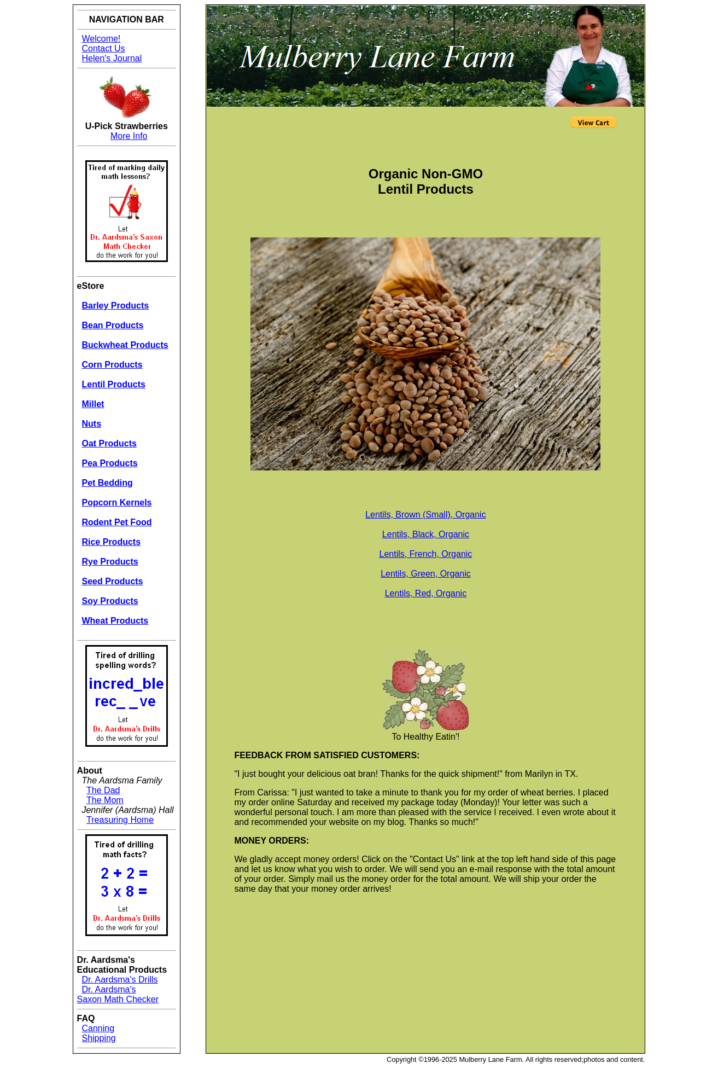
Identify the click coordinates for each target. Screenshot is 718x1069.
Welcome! (100, 38)
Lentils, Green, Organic (426, 573)
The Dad (103, 790)
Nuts (91, 423)
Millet (92, 404)
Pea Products (109, 463)
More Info (129, 136)
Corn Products (111, 364)
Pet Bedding (106, 482)
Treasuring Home (120, 819)
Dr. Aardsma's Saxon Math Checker (118, 994)
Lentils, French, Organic (425, 554)
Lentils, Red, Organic (425, 593)
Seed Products (112, 581)
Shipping (98, 1038)
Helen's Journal (111, 58)
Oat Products (108, 443)
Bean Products (112, 325)
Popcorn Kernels (116, 502)
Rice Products (111, 542)
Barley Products (115, 305)
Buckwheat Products (124, 345)
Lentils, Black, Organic (425, 534)
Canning (97, 1028)
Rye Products (109, 561)
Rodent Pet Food (116, 522)
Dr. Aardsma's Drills (119, 979)
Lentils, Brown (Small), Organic (425, 514)
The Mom (105, 800)
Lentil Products (113, 384)
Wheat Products (114, 620)
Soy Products (109, 601)
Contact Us (103, 48)
